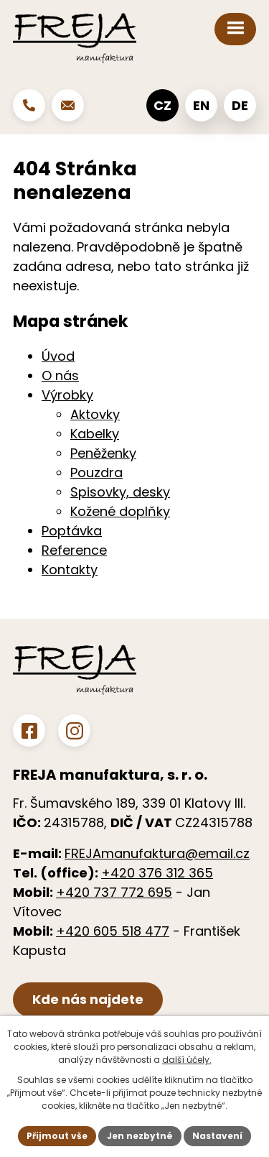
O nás (60, 375)
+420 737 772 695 (114, 892)
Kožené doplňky (120, 511)
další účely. (187, 1060)
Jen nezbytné (140, 1136)
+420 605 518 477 (112, 931)
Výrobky (67, 395)
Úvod (58, 356)
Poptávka (72, 531)
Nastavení (217, 1136)
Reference (74, 550)
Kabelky (94, 434)
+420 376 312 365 (157, 873)
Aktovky (95, 414)
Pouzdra (96, 472)
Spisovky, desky (120, 492)
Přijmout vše (57, 1136)
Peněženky (103, 453)
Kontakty (70, 569)
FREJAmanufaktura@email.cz (157, 853)
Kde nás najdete (87, 999)
